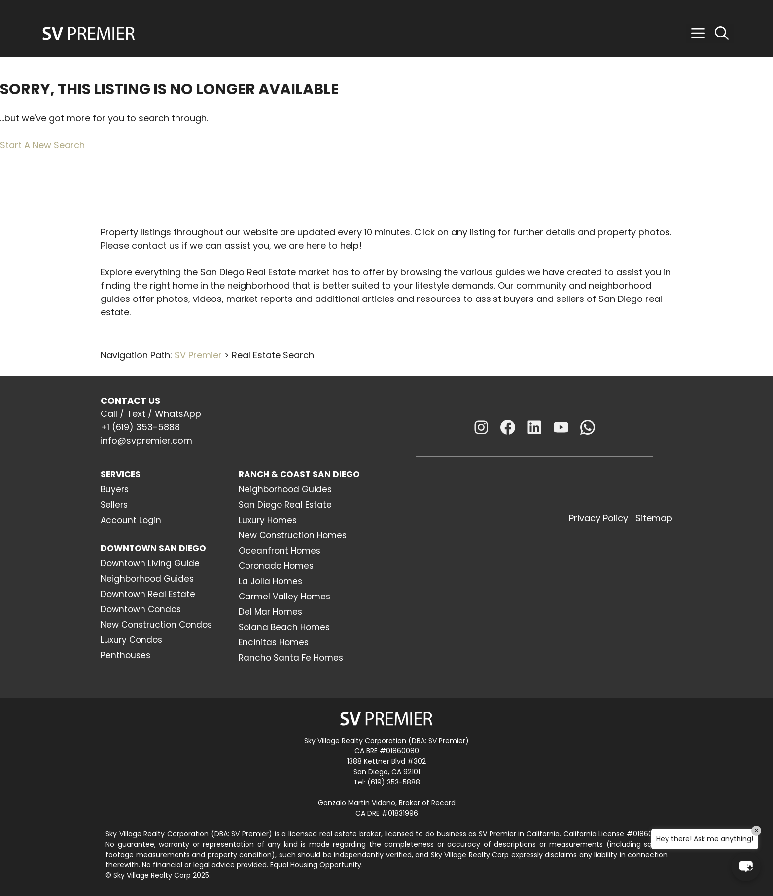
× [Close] (756, 831)
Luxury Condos (131, 640)
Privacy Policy (598, 518)
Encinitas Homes (274, 642)
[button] (698, 33)
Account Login (131, 520)
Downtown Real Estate (148, 594)
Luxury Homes (268, 520)
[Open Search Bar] (722, 33)
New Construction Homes (293, 535)
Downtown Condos (141, 609)
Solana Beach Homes (284, 627)
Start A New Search (42, 145)
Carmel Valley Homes (284, 596)
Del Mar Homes (270, 612)
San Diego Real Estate (285, 505)
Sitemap (653, 518)
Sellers (114, 505)
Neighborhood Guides (147, 579)
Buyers (115, 489)
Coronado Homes (276, 566)
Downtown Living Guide (150, 563)
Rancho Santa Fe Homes (291, 658)
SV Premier (198, 355)
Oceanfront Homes (279, 551)
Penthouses (125, 655)
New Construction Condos (156, 625)
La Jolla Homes (270, 581)
